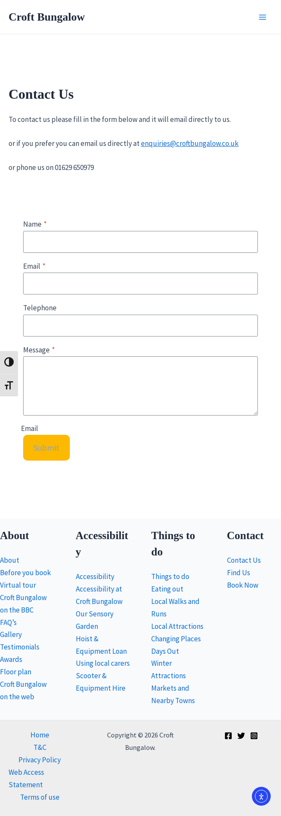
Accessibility (95, 576)
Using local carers (103, 663)
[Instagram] (254, 736)
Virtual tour (18, 585)
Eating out (167, 589)
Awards (11, 659)
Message (39, 350)
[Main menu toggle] (263, 17)
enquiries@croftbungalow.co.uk (190, 143)
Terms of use (40, 797)
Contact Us (244, 560)
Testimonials (19, 647)
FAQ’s (8, 622)
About (9, 560)
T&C (39, 747)
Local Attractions (177, 626)
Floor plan (15, 671)
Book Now (242, 585)
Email (34, 266)
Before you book (25, 572)
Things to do (170, 576)
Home (39, 735)
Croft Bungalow (47, 17)
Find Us (238, 572)
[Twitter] (241, 736)
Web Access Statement (26, 778)
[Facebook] (228, 736)
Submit (46, 447)
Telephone (40, 307)
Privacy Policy (39, 759)
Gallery (11, 634)
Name (35, 224)
